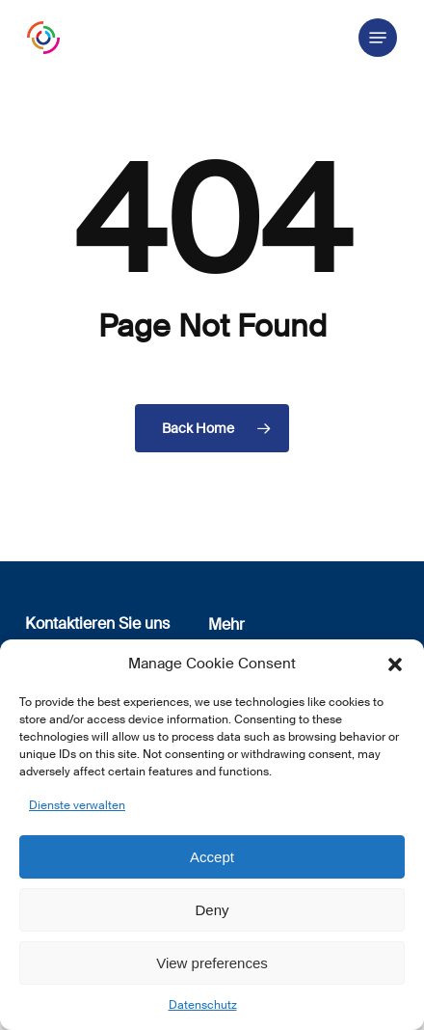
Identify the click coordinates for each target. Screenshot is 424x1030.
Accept (212, 857)
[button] (395, 664)
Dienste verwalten (77, 805)
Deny (211, 910)
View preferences (212, 963)
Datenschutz (203, 1005)
